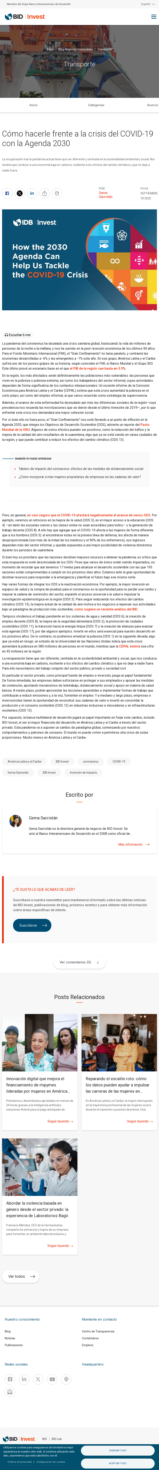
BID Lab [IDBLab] (57, 1439)
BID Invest (62, 761)
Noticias (10, 1338)
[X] (38, 1379)
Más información (134, 844)
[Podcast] (66, 1379)
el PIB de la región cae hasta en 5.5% (97, 368)
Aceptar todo (117, 1463)
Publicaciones (14, 1345)
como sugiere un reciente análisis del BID (105, 609)
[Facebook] (10, 1379)
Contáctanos (90, 1338)
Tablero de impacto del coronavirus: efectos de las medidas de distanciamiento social (81, 469)
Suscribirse (33, 925)
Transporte (104, 49)
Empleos (87, 1345)
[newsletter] (10, 1392)
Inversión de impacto (83, 772)
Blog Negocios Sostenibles (75, 49)
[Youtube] (52, 1379)
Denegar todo (117, 1450)
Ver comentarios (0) (75, 962)
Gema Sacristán (105, 195)
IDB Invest (49, 772)
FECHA (144, 188)
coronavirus (90, 761)
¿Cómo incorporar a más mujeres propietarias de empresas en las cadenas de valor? (80, 477)
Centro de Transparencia (98, 1331)
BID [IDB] (44, 1439)
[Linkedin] (24, 1379)
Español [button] (145, 4)
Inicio (50, 49)
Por (102, 188)
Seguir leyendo (60, 1121)
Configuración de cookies (50, 1462)
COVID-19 (119, 761)
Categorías (96, 105)
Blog (8, 1331)
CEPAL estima (129, 646)
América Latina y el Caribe (25, 761)
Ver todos (21, 1276)
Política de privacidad (20, 1462)
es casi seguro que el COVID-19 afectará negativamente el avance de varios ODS (88, 515)
